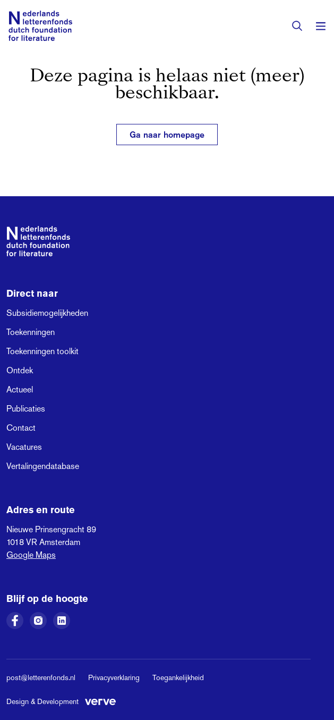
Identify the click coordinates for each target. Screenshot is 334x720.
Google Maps (31, 554)
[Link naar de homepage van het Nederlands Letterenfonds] (40, 26)
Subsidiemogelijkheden (47, 313)
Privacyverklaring (114, 677)
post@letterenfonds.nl (40, 677)
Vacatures (24, 447)
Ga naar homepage (167, 134)
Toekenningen (30, 332)
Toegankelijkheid (178, 677)
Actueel (19, 389)
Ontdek (19, 370)
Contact (21, 427)
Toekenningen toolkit (42, 351)
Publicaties (25, 408)
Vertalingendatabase (42, 466)
